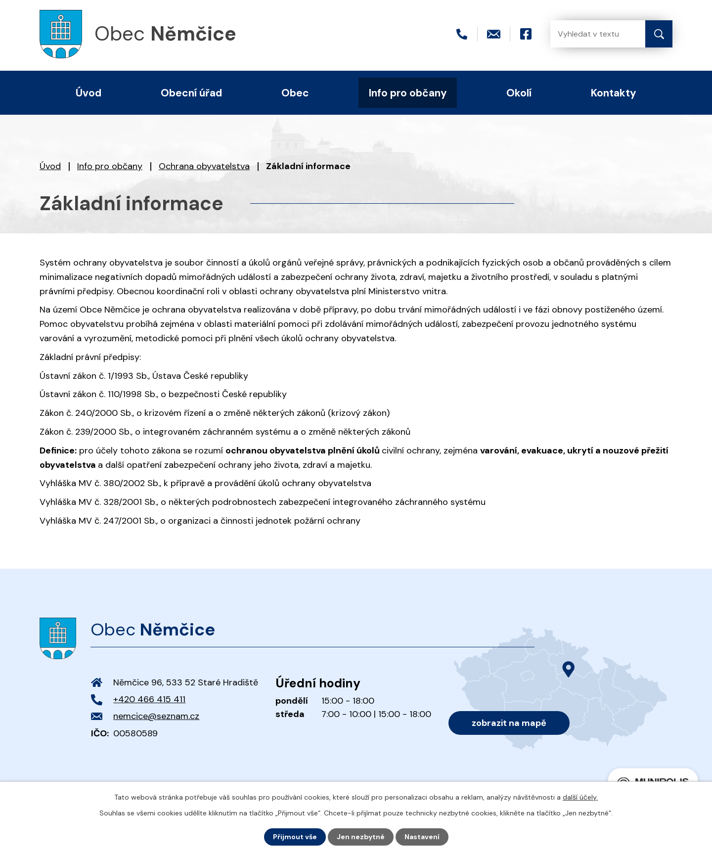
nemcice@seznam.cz (156, 716)
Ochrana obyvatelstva (204, 166)
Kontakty (613, 92)
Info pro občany (109, 166)
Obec (295, 92)
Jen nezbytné (361, 836)
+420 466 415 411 (149, 699)
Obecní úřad (191, 92)
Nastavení (422, 836)
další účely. (580, 797)
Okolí (519, 92)
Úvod (50, 166)
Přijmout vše (295, 836)
